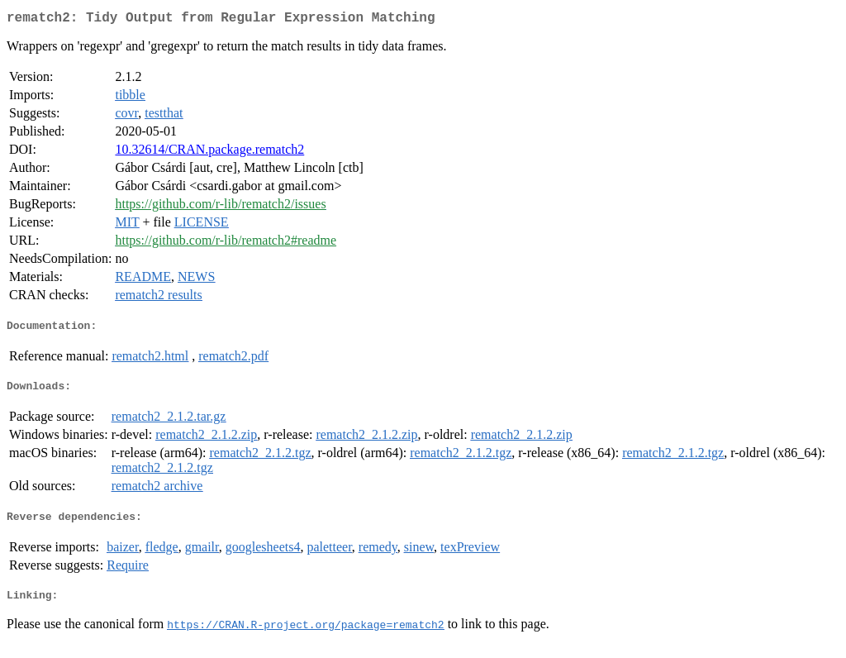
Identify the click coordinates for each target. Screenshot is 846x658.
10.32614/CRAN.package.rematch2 (209, 152)
